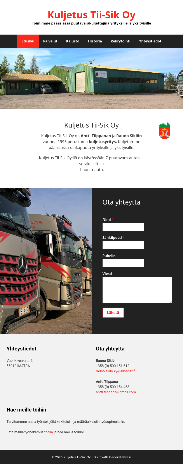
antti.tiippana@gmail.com (116, 392)
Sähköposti (114, 237)
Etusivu (28, 41)
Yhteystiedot (150, 41)
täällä (48, 432)
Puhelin (109, 256)
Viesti (107, 273)
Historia (95, 41)
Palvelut (50, 41)
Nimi (108, 219)
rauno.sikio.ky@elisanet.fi (116, 371)
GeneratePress (120, 457)
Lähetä (113, 312)
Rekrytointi (120, 41)
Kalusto (72, 41)
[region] (91, 78)
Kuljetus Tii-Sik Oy (91, 14)
